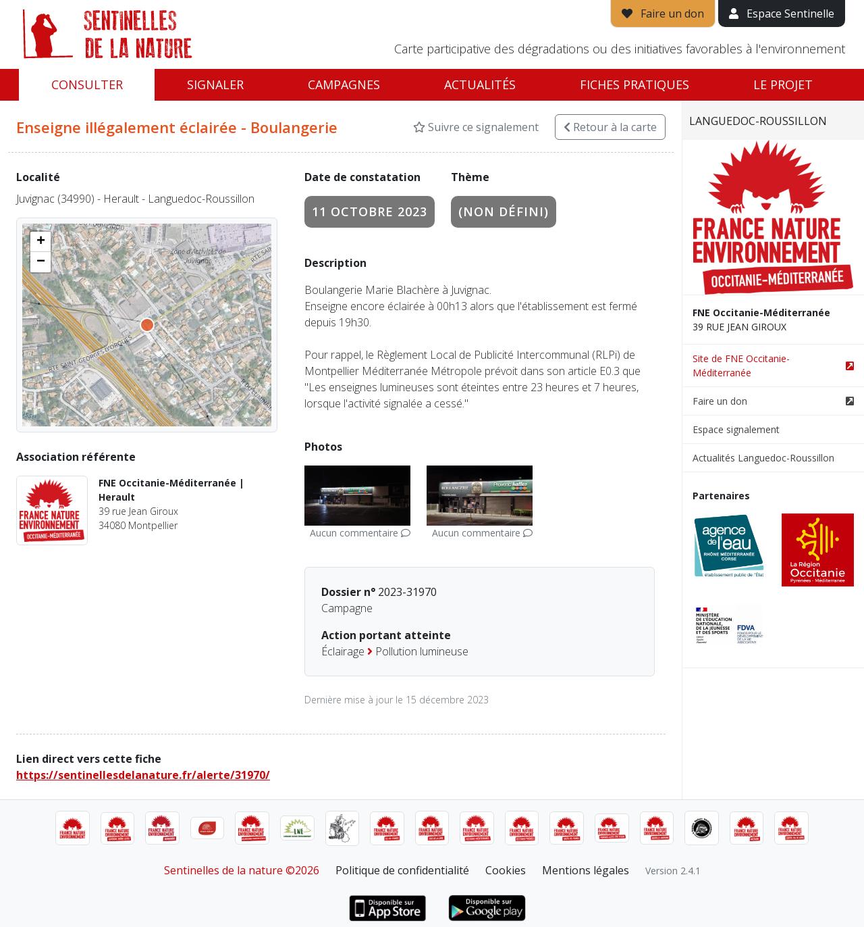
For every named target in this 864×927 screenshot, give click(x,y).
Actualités (480, 84)
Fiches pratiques (634, 84)
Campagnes (344, 84)
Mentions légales (585, 870)
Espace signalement (736, 429)
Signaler (215, 84)
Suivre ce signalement (476, 127)
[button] (40, 242)
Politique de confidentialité (402, 870)
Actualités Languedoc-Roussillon (763, 457)
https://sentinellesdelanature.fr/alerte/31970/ (143, 775)
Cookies (505, 870)
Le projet (783, 84)
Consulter (87, 84)
